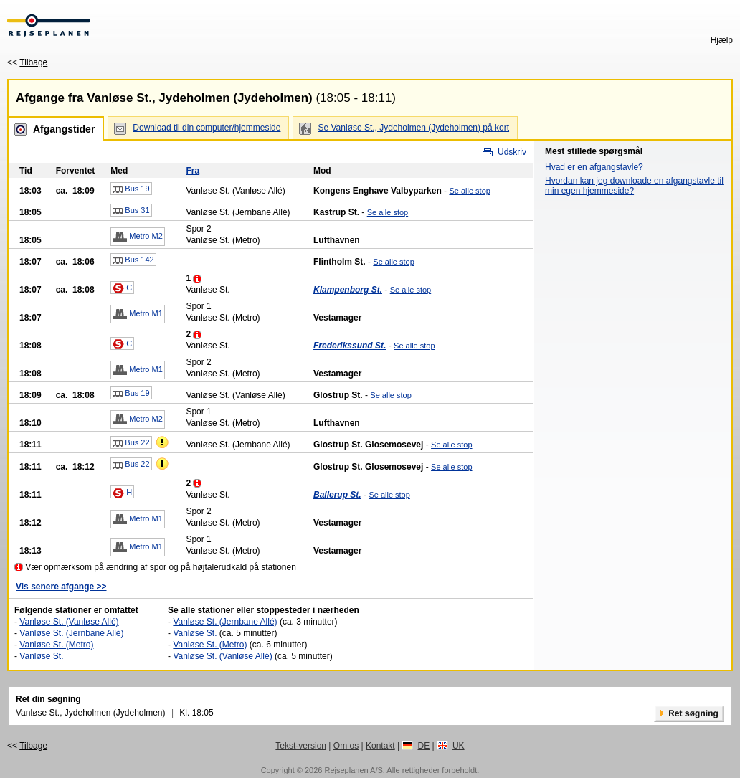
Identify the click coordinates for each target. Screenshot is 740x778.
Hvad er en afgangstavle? (594, 167)
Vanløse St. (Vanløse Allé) (68, 622)
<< (27, 62)
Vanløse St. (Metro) (56, 645)
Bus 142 (133, 260)
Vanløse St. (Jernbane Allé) (71, 633)
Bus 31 (131, 211)
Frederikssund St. (349, 346)
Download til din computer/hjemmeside (206, 128)
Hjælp (722, 40)
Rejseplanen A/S (353, 770)
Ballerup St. (337, 495)
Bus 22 (131, 443)
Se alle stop (469, 190)
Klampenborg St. (347, 290)
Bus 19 (131, 189)
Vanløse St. (41, 656)
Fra (192, 171)
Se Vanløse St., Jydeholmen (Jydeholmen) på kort (413, 128)
